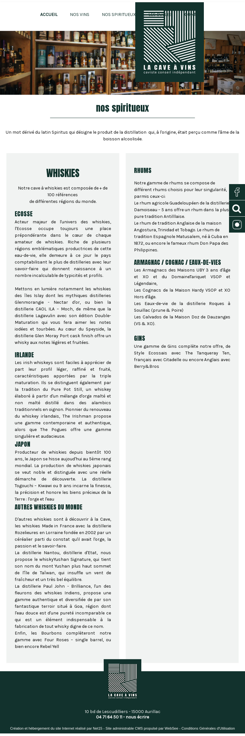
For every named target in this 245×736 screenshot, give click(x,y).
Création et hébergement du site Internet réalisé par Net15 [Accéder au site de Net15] (56, 728)
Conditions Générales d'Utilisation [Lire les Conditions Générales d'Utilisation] (208, 728)
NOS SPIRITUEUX (119, 14)
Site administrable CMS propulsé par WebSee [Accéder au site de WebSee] (142, 728)
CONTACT (193, 14)
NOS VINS (79, 14)
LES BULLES (160, 14)
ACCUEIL (48, 14)
